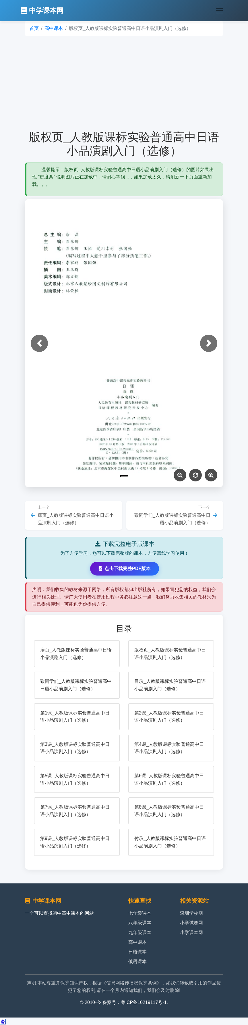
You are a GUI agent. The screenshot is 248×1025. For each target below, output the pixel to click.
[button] (39, 343)
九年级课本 (139, 932)
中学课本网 (42, 10)
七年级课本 (139, 913)
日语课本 (137, 951)
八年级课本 (139, 922)
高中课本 (53, 28)
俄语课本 (137, 961)
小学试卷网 (191, 922)
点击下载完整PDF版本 (124, 568)
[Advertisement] (124, 83)
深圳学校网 (191, 913)
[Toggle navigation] (219, 10)
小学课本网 (191, 932)
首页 (34, 28)
